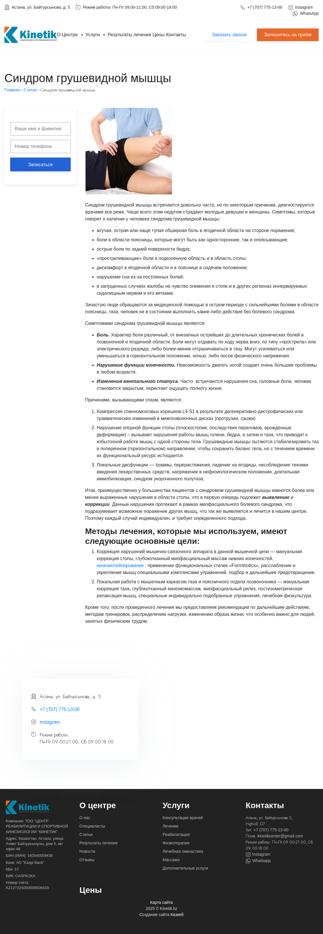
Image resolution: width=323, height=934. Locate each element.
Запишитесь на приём (287, 34)
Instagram (258, 854)
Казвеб (177, 914)
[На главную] (27, 807)
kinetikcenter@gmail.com (280, 836)
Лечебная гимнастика (183, 851)
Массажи (171, 859)
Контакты (176, 34)
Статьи (85, 834)
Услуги (96, 35)
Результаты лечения (129, 34)
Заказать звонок (229, 34)
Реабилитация (176, 834)
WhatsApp (309, 13)
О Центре (70, 35)
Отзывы (86, 859)
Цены (158, 34)
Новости (87, 851)
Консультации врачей (183, 817)
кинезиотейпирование (121, 565)
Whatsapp (258, 861)
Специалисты (92, 826)
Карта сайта (161, 902)
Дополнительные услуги (185, 868)
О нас (84, 817)
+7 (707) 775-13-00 (264, 7)
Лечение (171, 826)
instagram (304, 7)
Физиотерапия (176, 843)
